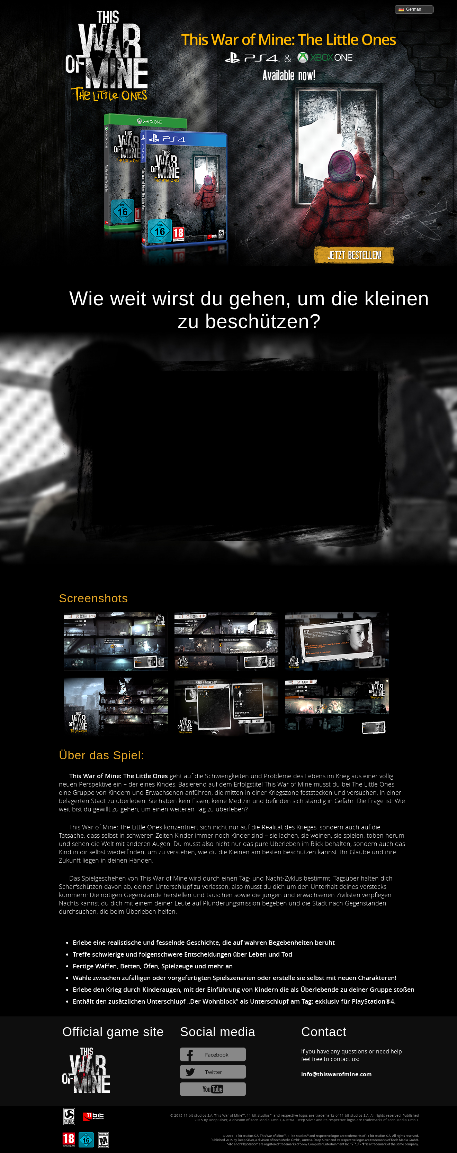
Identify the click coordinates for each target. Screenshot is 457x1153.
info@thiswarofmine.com (336, 1074)
